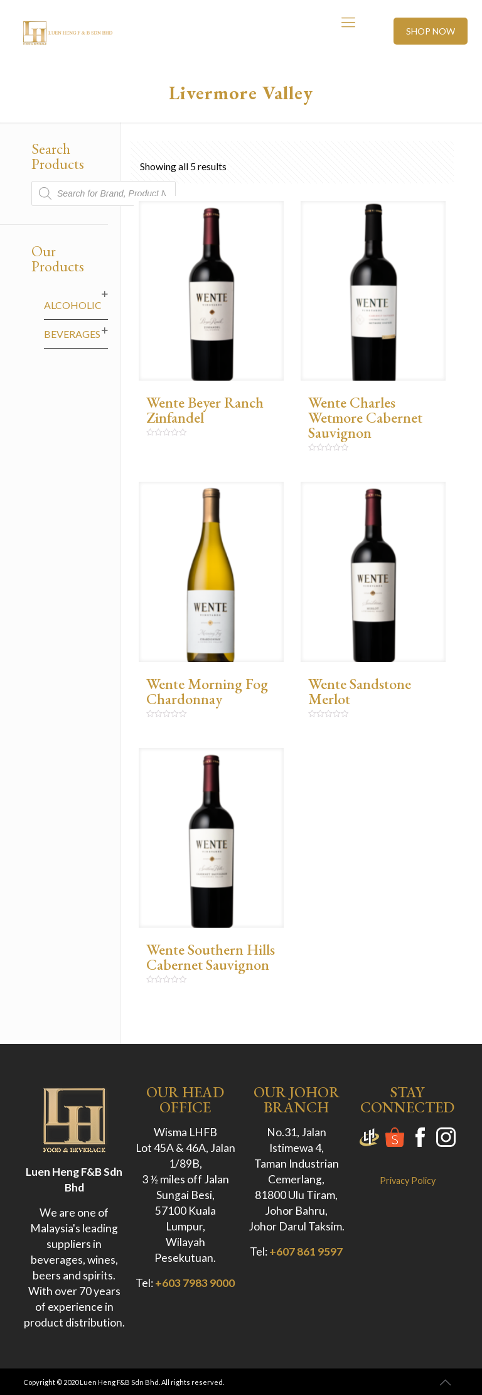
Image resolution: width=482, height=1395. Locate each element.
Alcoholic (73, 305)
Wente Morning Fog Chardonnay (207, 691)
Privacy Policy (408, 1180)
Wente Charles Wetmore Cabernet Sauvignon (365, 417)
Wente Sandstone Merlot (359, 691)
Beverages (72, 334)
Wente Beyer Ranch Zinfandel (205, 410)
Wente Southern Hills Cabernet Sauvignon (210, 957)
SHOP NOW (430, 31)
